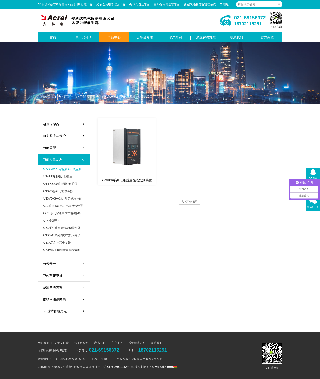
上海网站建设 (158, 366)
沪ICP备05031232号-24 (118, 366)
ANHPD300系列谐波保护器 (60, 183)
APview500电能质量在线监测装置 (64, 250)
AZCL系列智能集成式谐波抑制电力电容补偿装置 (64, 213)
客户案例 (175, 37)
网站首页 (43, 342)
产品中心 (114, 37)
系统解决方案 (206, 37)
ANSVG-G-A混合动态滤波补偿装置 (64, 198)
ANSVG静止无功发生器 (58, 191)
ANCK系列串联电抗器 (57, 242)
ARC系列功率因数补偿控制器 (61, 228)
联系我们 (236, 37)
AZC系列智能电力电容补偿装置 (63, 205)
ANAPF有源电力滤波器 (57, 176)
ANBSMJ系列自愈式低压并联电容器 (64, 235)
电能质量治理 (89, 96)
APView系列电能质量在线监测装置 (127, 96)
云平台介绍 (145, 37)
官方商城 (267, 37)
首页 (53, 37)
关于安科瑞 (83, 37)
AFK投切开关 (51, 220)
